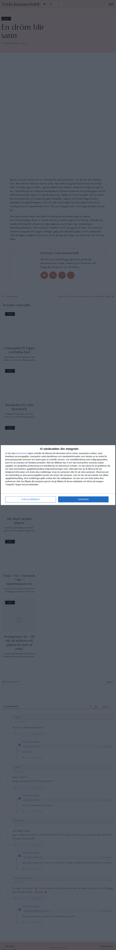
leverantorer (21, 453)
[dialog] (58, 475)
